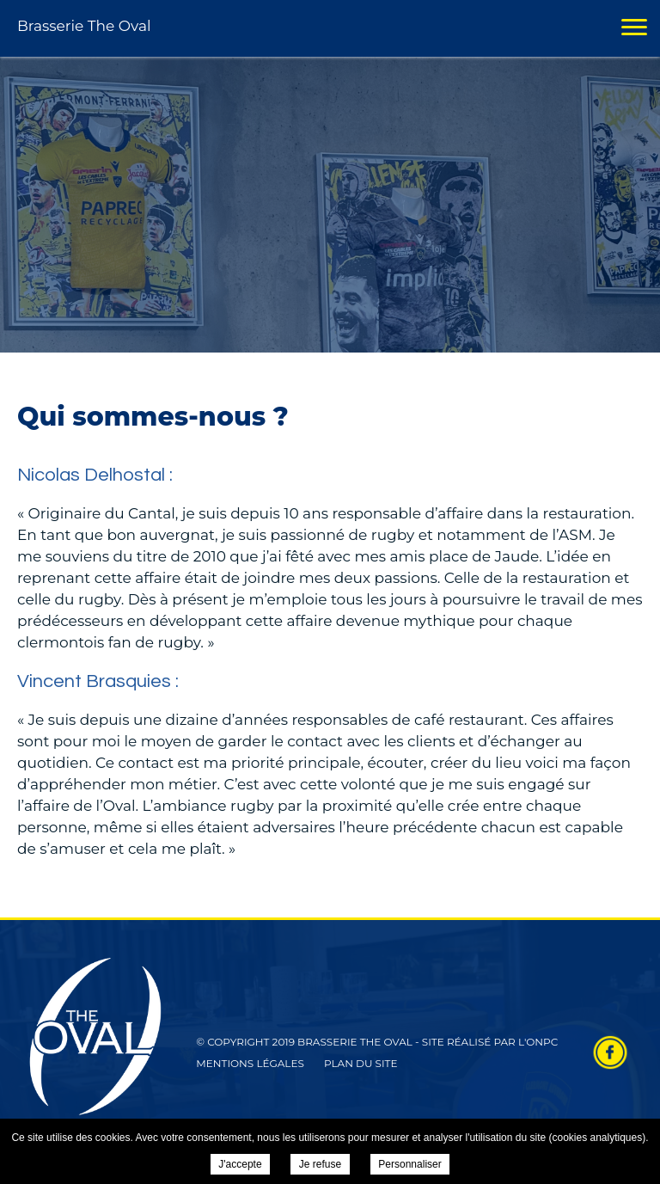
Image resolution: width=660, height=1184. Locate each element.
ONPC (542, 1041)
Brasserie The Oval (84, 25)
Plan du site (361, 1063)
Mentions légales (250, 1063)
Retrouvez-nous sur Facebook (610, 1052)
